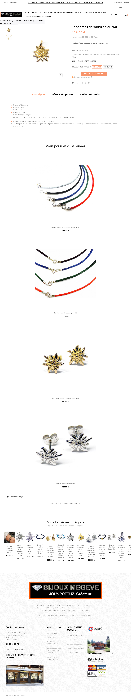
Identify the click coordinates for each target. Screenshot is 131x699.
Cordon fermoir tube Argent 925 (65, 313)
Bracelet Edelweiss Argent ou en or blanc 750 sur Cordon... (61, 551)
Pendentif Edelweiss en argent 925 (30, 549)
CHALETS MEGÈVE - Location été (100, 654)
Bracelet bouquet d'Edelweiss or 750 (10, 549)
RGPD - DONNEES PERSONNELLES (53, 658)
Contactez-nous (52, 633)
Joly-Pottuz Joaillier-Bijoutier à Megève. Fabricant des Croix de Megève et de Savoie (65, 2)
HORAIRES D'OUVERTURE (52, 643)
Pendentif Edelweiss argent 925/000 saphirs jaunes (20, 550)
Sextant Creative (19, 695)
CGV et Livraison (52, 637)
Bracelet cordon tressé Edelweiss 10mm (40, 549)
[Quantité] (75, 74)
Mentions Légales (73, 640)
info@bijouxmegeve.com (15, 649)
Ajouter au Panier (93, 74)
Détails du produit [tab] (63, 94)
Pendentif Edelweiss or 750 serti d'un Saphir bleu (80, 550)
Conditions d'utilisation (75, 644)
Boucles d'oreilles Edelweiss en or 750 (65, 398)
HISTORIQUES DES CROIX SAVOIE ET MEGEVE (54, 650)
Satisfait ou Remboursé (75, 648)
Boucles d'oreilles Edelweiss (65, 484)
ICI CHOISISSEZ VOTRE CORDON (84, 61)
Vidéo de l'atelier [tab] (90, 94)
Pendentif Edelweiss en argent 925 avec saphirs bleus (121, 551)
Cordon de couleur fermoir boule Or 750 (65, 228)
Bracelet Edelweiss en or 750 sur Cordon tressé (102, 550)
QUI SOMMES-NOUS (74, 636)
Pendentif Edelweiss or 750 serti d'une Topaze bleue (70, 551)
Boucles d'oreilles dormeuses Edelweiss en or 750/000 (50, 552)
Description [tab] (39, 94)
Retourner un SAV (73, 652)
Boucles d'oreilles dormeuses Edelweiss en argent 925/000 (91, 552)
